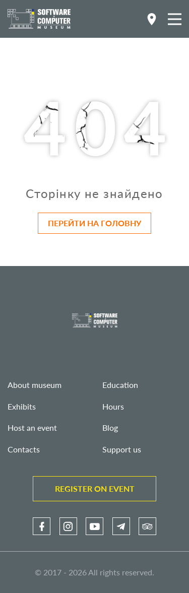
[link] (41, 526)
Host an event (32, 427)
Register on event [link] (95, 488)
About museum (34, 384)
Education (120, 384)
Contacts (24, 449)
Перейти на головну (94, 223)
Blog (110, 427)
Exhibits (22, 406)
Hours (113, 406)
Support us (121, 449)
